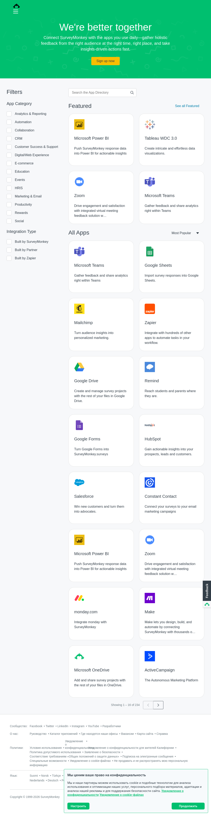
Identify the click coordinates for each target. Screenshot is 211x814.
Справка (162, 733)
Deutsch (53, 780)
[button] (206, 594)
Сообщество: (18, 726)
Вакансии (127, 733)
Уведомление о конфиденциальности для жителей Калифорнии (131, 747)
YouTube (93, 726)
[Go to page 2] (158, 705)
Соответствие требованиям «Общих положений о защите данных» (74, 756)
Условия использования (46, 747)
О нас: (14, 733)
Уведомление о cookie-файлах (122, 794)
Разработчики (111, 726)
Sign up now (105, 61)
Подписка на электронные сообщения (147, 756)
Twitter (50, 726)
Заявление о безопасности (102, 752)
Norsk (45, 775)
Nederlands (37, 780)
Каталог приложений (63, 733)
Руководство (38, 733)
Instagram (78, 726)
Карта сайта (145, 733)
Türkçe (56, 775)
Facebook (36, 726)
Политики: (16, 747)
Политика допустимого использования (55, 752)
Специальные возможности (48, 760)
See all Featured (187, 106)
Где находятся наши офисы (99, 733)
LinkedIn (62, 726)
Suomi (34, 775)
